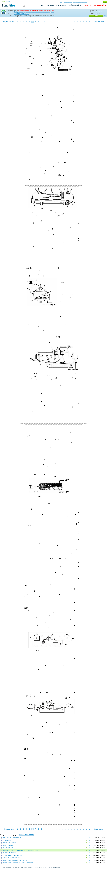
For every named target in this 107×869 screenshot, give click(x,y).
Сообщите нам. (50, 10)
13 (53, 22)
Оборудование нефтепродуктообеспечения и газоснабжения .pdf (20, 850)
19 (71, 22)
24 (86, 22)
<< (1, 22)
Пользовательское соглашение (36, 867)
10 (44, 22)
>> (105, 22)
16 (62, 22)
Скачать (96, 15)
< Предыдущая (8, 22)
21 (77, 22)
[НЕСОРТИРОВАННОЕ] (21, 14)
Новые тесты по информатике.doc (12, 837)
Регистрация (9, 1)
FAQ (61, 2)
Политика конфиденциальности (53, 867)
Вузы (42, 5)
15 (59, 22)
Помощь (3, 867)
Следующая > (99, 22)
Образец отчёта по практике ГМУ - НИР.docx (15, 860)
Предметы (50, 5)
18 (68, 22)
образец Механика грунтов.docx (11, 857)
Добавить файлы (75, 5)
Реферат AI (88, 5)
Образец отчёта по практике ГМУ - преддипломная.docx (18, 862)
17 (65, 22)
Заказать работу (100, 5)
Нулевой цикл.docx (8, 845)
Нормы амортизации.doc (9, 842)
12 (50, 22)
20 (74, 22)
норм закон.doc (7, 840)
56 (86, 847)
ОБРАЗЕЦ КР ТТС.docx (9, 852)
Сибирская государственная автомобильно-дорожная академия (34, 12)
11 (47, 22)
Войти (3, 1)
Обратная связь (68, 2)
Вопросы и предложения (80, 2)
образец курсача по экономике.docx (12, 855)
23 (83, 22)
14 (56, 22)
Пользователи (61, 5)
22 (80, 22)
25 (89, 22)
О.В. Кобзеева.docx (8, 847)
